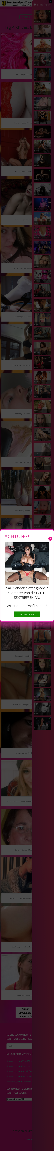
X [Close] (50, 539)
